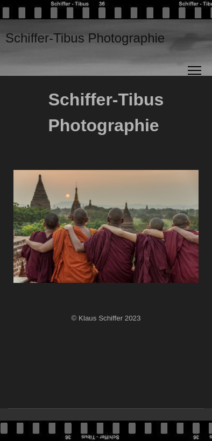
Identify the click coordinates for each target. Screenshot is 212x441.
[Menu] (194, 70)
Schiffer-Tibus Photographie (85, 38)
